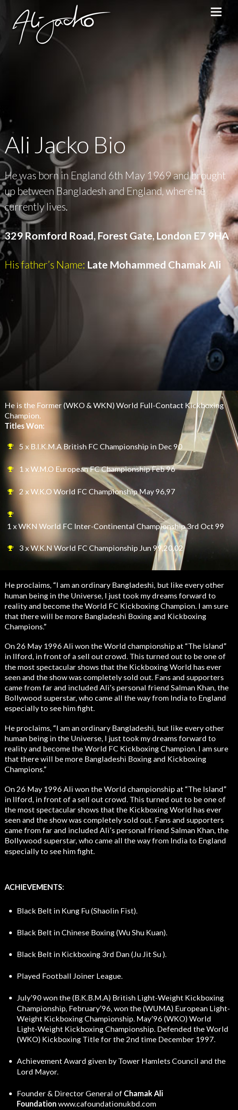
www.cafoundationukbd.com (107, 1103)
